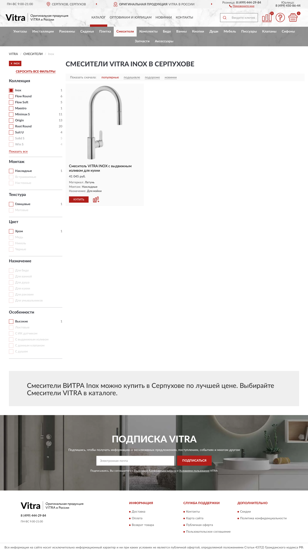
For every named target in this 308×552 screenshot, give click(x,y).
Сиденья (87, 31)
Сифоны (288, 31)
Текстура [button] (17, 195)
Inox (18, 90)
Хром (19, 231)
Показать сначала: (83, 77)
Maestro (20, 108)
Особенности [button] (21, 312)
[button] (241, 5)
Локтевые (22, 327)
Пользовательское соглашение (208, 532)
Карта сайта (194, 518)
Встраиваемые (25, 177)
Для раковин (24, 294)
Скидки (245, 511)
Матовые (21, 210)
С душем (21, 351)
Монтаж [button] (16, 162)
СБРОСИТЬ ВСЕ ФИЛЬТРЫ (35, 71)
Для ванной (23, 276)
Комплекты (148, 31)
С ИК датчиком (26, 333)
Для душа (22, 282)
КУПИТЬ (78, 199)
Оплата (137, 518)
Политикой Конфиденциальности (155, 470)
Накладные (23, 171)
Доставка (138, 511)
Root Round (23, 126)
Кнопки (198, 31)
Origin (19, 120)
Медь (19, 237)
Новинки (164, 17)
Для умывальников (29, 300)
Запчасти (142, 41)
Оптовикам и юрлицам (131, 17)
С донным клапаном (30, 345)
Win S (19, 144)
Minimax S (22, 114)
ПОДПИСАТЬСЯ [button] (194, 460)
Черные (20, 249)
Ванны (181, 31)
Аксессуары (164, 41)
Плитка (105, 31)
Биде (167, 31)
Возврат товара (143, 525)
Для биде (22, 270)
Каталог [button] (98, 17)
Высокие (21, 321)
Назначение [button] (20, 261)
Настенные (23, 183)
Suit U (19, 132)
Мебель (230, 31)
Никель (20, 243)
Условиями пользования (194, 470)
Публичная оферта (199, 525)
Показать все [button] (18, 151)
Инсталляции (43, 31)
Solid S (19, 138)
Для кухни (22, 288)
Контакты (184, 17)
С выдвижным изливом (32, 339)
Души (213, 31)
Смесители (125, 31)
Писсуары (249, 31)
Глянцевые (22, 204)
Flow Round (23, 96)
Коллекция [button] (19, 81)
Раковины (67, 31)
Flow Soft (21, 102)
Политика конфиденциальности (263, 518)
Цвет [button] (13, 222)
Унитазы (20, 31)
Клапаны (269, 31)
